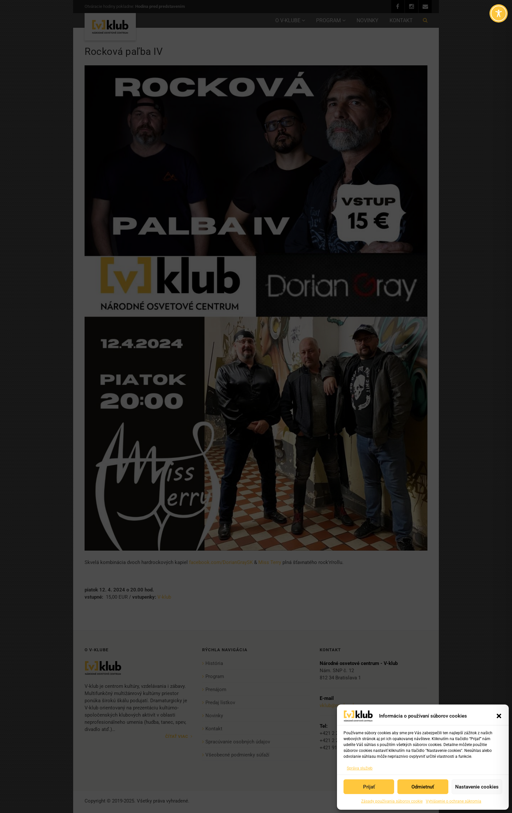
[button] (499, 716)
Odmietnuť (422, 787)
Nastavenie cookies (477, 787)
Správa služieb (360, 768)
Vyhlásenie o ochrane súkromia (453, 801)
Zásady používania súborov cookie (392, 801)
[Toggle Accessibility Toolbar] (498, 13)
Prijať (369, 787)
